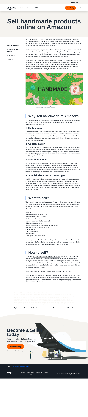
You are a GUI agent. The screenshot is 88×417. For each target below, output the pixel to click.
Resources (47, 8)
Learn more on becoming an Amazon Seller (57, 308)
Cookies (46, 372)
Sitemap (23, 372)
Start (21, 8)
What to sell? (11, 55)
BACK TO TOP (13, 45)
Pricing (37, 8)
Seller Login (75, 2)
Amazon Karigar (42, 181)
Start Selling (70, 8)
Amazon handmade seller (69, 258)
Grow (29, 8)
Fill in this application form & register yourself (46, 256)
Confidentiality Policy (30, 373)
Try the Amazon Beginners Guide (24, 308)
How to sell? (11, 59)
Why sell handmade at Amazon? (13, 50)
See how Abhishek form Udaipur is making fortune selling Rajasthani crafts (49, 271)
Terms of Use (39, 372)
